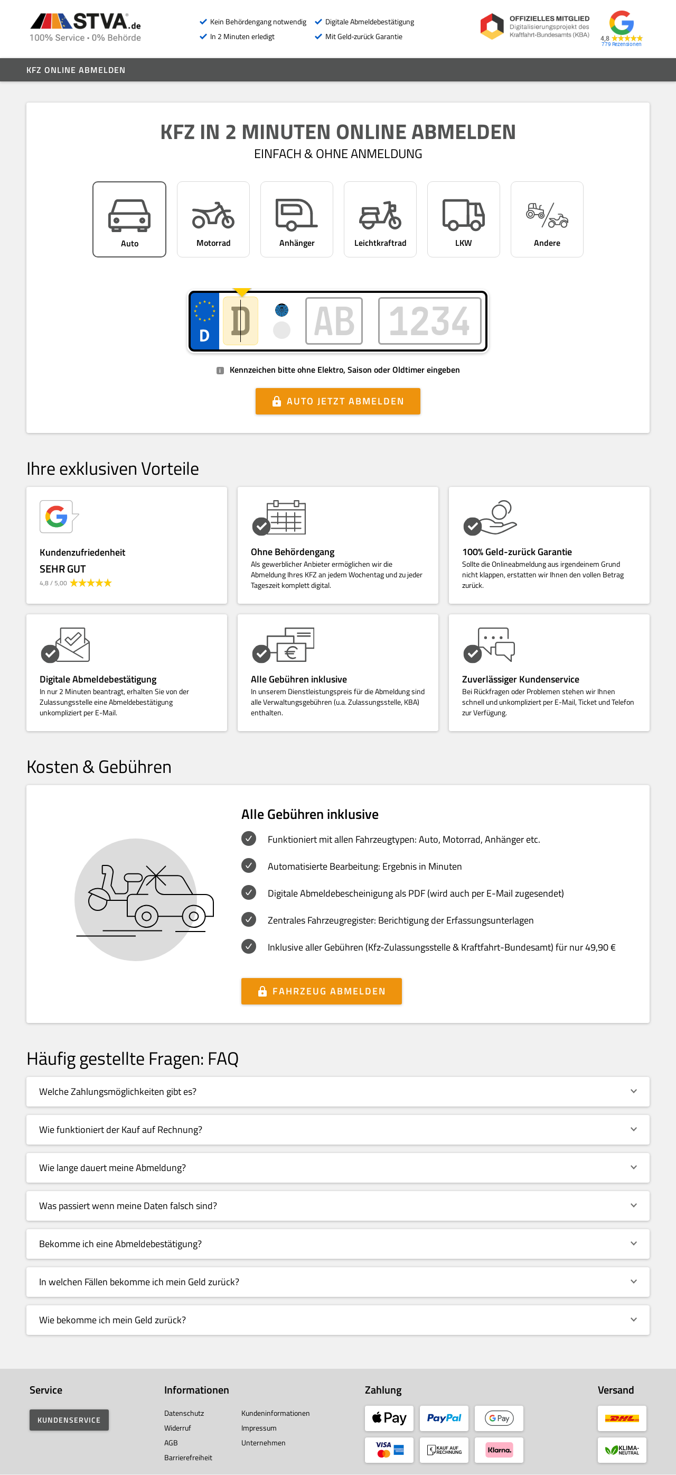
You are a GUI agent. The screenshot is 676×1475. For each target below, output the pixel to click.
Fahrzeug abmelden (329, 991)
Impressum (259, 1427)
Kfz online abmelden (76, 69)
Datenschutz (184, 1412)
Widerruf (177, 1427)
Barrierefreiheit (188, 1457)
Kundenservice (69, 1419)
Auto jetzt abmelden (346, 401)
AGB (171, 1442)
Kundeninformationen (275, 1412)
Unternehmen (263, 1442)
